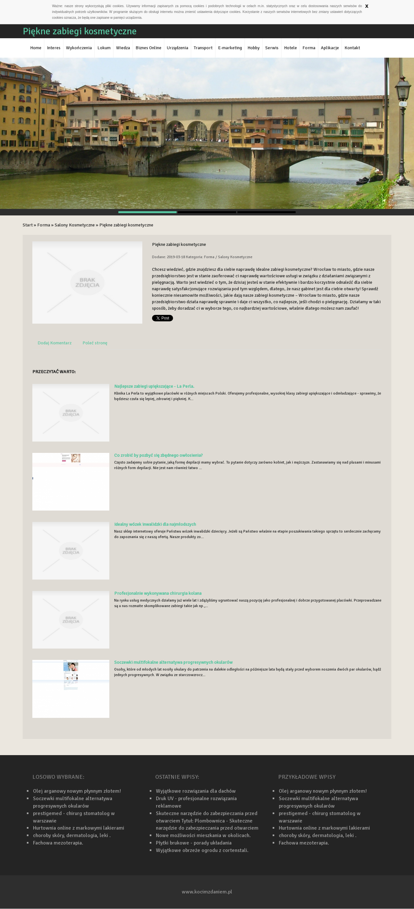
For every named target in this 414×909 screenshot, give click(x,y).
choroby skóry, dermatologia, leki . (72, 835)
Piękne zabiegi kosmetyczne (126, 225)
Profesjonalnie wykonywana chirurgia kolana (158, 593)
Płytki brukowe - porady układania (194, 843)
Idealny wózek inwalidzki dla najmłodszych (155, 524)
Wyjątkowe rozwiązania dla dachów (196, 791)
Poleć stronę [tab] (94, 343)
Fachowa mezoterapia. (58, 843)
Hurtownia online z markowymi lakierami (78, 828)
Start (28, 225)
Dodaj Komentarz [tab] (54, 343)
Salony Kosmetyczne (75, 225)
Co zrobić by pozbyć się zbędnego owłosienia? (158, 455)
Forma (43, 225)
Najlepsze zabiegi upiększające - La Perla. (154, 386)
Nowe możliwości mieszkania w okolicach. (203, 835)
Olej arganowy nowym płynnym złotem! (77, 791)
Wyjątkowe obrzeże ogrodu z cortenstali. (202, 850)
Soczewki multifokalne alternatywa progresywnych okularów (173, 662)
